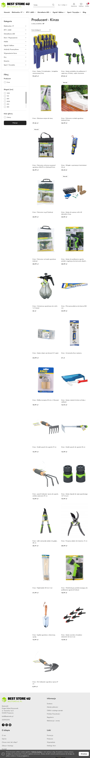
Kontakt (4, 749)
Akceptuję (84, 754)
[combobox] (41, 30)
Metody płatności (52, 707)
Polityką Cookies (37, 752)
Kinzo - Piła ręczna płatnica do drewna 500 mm (74, 307)
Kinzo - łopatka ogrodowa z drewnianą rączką (44, 636)
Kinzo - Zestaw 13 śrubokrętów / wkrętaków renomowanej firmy (45, 72)
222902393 (6, 720)
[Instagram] (6, 725)
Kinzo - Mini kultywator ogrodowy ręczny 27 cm (45, 683)
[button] (18, 12)
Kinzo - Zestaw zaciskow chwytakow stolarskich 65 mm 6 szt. (71, 636)
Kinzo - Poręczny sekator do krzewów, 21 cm (74, 541)
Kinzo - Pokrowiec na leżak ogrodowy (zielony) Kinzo (72, 119)
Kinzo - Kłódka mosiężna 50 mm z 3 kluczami (46, 400)
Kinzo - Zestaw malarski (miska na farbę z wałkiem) (73, 401)
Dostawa (49, 704)
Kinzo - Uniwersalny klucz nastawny (71, 353)
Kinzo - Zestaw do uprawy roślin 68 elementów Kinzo (71, 213)
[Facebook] (3, 725)
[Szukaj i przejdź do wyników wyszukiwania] (53, 5)
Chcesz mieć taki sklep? (10, 742)
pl (60, 5)
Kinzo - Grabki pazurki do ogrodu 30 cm (73, 447)
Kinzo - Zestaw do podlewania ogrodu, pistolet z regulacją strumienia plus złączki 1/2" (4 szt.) (73, 260)
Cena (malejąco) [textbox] (36, 30)
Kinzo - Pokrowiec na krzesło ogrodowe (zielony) (44, 260)
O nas (4, 735)
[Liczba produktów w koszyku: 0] (87, 5)
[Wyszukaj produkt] (44, 5)
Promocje (50, 735)
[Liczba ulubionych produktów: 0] (81, 5)
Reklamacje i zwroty (53, 721)
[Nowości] (7, 12)
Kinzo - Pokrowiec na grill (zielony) (43, 212)
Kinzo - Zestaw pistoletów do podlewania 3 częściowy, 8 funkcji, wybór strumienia (73, 72)
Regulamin (50, 717)
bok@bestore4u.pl (7, 716)
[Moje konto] (74, 5)
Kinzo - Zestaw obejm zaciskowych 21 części (46, 353)
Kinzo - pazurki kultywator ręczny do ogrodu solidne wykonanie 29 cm (45, 495)
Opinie (4, 739)
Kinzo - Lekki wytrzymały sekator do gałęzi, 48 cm (45, 542)
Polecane (50, 739)
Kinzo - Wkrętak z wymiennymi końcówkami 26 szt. (74, 166)
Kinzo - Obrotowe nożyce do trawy (43, 118)
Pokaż (15, 123)
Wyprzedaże (51, 742)
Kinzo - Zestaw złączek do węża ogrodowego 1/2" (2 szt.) (74, 495)
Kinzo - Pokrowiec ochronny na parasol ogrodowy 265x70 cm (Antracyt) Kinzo (44, 166)
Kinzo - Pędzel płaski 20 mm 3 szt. (43, 588)
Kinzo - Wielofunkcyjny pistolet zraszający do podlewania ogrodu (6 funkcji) (74, 589)
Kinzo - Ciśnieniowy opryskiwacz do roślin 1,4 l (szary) (45, 307)
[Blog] (84, 12)
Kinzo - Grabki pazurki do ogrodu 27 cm (44, 447)
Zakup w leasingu (7, 746)
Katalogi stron (51, 746)
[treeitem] (15, 26)
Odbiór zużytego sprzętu (55, 710)
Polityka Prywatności (53, 714)
